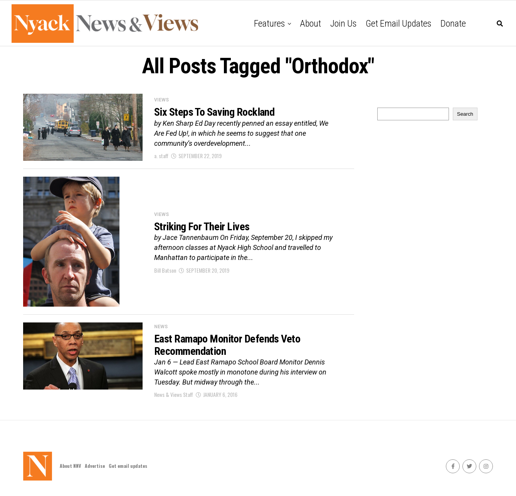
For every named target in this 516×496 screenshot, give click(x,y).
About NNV (70, 465)
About (310, 23)
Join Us (343, 23)
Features (269, 23)
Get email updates (398, 23)
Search (465, 114)
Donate (453, 23)
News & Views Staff (173, 394)
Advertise (95, 465)
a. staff (161, 156)
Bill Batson (165, 270)
